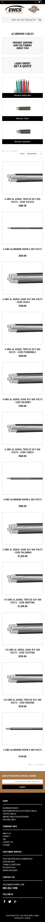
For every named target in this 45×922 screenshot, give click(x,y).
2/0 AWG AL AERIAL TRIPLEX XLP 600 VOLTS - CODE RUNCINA (22, 701)
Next (14, 151)
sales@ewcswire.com (13, 884)
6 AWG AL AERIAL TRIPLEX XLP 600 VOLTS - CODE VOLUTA (22, 200)
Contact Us (8, 842)
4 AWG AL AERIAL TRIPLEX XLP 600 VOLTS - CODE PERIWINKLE (22, 351)
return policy (9, 867)
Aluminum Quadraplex (22, 141)
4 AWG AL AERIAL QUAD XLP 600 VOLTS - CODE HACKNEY (22, 401)
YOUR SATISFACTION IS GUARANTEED (17, 859)
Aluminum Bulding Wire (22, 95)
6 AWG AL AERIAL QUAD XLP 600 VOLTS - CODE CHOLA (22, 301)
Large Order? (22, 65)
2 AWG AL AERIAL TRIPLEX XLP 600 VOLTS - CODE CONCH (22, 451)
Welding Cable (9, 819)
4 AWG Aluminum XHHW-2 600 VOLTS (22, 499)
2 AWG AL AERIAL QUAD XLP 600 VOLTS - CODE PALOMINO (22, 551)
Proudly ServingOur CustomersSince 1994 (22, 45)
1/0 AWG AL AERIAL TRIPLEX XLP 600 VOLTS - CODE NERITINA (22, 601)
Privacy (6, 836)
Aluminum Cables (10, 808)
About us (7, 833)
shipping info (9, 862)
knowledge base (10, 870)
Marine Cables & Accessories (16, 817)
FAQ (4, 839)
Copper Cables (9, 814)
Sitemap (6, 845)
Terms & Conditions (11, 865)
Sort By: (22, 154)
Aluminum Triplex (22, 118)
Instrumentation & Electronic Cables (20, 811)
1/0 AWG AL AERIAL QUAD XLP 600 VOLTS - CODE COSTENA (22, 651)
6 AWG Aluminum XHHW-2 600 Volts (22, 249)
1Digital (27, 918)
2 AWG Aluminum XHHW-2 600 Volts (22, 749)
